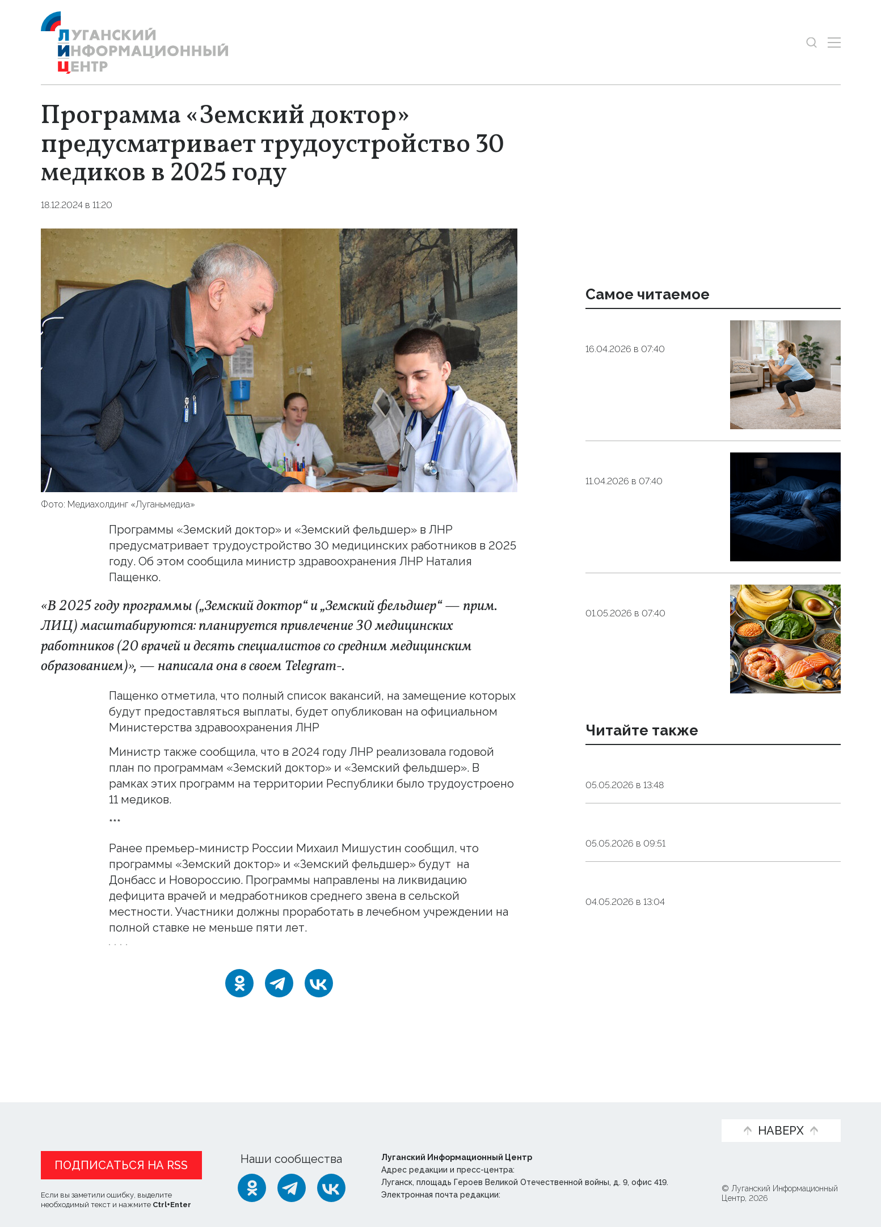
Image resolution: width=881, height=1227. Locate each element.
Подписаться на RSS (121, 1166)
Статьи (126, 1112)
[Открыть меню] (834, 42)
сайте (126, 727)
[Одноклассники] (239, 998)
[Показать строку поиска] (811, 42)
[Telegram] (279, 998)
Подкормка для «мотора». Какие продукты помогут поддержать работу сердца (642, 621)
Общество (146, 205)
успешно (402, 752)
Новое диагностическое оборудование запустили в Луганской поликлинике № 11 (702, 772)
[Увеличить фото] (279, 359)
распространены (156, 880)
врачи (331, 952)
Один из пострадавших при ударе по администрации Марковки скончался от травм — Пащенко (699, 851)
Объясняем (672, 1112)
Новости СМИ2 (74, 1041)
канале (362, 666)
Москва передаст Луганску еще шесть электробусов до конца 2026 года (696, 932)
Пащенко (282, 952)
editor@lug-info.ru (541, 1195)
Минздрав (225, 952)
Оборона (696, 887)
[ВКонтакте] (319, 998)
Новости (65, 1112)
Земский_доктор (151, 952)
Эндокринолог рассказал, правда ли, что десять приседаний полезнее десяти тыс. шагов (652, 357)
